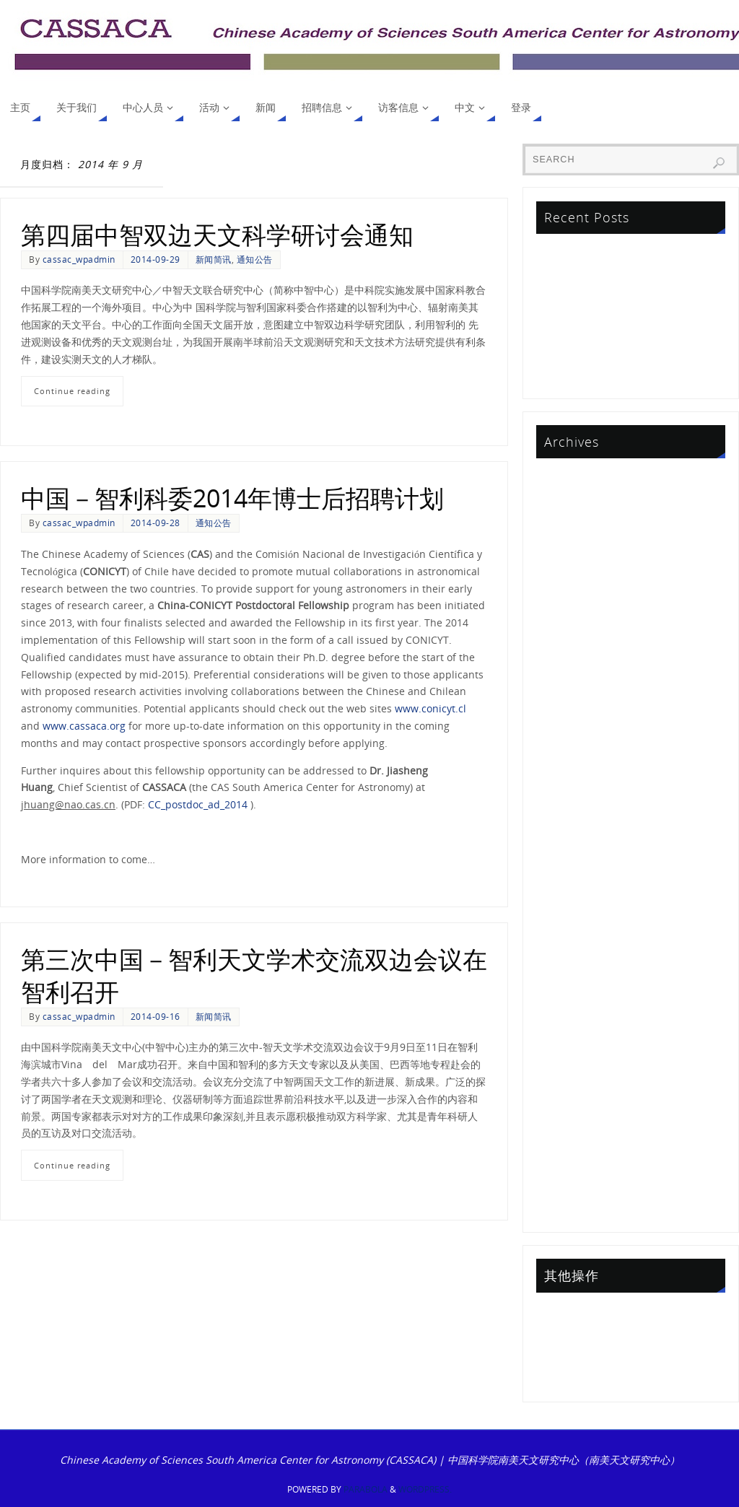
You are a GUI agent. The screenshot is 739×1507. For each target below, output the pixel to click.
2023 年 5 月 (567, 583)
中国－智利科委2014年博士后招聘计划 (232, 498)
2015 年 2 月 (567, 1019)
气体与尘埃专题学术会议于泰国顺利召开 (629, 276)
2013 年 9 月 (567, 1186)
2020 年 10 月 (570, 708)
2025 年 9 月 (567, 479)
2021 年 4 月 (567, 666)
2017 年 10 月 (570, 832)
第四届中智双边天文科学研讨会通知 (217, 234)
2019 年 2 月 (567, 749)
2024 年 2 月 (567, 542)
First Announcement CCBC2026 (613, 255)
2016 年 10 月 (570, 915)
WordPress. (425, 1489)
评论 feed (560, 1356)
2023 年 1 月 (567, 604)
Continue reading (72, 390)
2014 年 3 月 (567, 1144)
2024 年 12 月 (570, 500)
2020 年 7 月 (567, 728)
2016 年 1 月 (567, 957)
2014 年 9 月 (567, 1102)
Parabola (366, 1489)
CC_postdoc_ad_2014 (198, 804)
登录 (548, 1314)
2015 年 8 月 (567, 978)
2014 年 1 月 (567, 1165)
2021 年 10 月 (570, 645)
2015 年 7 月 (567, 998)
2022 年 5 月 (567, 625)
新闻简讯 (214, 259)
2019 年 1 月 (567, 770)
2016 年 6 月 (567, 936)
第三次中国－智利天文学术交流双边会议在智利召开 (254, 975)
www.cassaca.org (84, 726)
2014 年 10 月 (570, 1082)
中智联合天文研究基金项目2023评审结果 (630, 297)
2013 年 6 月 (567, 1206)
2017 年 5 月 (567, 894)
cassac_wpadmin (79, 259)
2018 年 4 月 (567, 791)
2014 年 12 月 (570, 1061)
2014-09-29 (155, 259)
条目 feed (560, 1335)
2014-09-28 (155, 522)
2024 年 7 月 (567, 521)
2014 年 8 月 (567, 1123)
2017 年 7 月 (567, 874)
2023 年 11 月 (570, 562)
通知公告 (255, 259)
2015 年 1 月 (567, 1040)
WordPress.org (573, 1376)
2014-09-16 (155, 1016)
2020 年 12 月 (570, 687)
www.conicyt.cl (430, 708)
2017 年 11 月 (570, 811)
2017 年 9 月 (567, 853)
